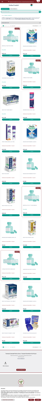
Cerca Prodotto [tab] (5, 8)
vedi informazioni (21, 369)
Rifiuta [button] (31, 399)
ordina (10, 55)
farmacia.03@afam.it (21, 358)
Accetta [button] (37, 399)
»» (8, 25)
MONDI (3, 15)
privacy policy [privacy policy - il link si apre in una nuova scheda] (3, 391)
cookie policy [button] (5, 393)
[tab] (14, 9)
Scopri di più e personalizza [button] (8, 399)
